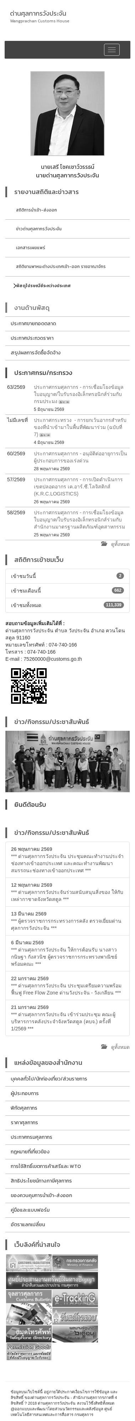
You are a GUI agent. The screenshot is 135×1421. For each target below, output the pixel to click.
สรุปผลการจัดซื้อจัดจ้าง (36, 352)
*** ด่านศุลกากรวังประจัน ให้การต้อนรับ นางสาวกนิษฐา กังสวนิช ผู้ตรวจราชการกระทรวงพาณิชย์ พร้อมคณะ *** (64, 953)
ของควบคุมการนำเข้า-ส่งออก (41, 1195)
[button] (14, 761)
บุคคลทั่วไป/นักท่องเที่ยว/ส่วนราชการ (49, 1079)
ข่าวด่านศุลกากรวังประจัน (39, 229)
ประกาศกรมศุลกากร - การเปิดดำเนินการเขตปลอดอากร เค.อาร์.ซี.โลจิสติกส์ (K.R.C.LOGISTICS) (78, 487)
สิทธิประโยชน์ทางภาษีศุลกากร (41, 1181)
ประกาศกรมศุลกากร (31, 1137)
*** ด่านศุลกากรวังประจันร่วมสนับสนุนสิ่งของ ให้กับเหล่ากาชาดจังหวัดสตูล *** (67, 892)
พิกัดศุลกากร (24, 1108)
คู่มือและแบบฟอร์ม (30, 1210)
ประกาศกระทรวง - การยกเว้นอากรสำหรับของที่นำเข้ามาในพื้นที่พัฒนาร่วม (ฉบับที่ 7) (80, 427)
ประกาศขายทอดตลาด (33, 323)
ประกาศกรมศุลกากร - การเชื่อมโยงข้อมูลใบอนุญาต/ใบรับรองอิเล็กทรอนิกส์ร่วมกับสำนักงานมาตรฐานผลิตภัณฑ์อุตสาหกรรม (79, 520)
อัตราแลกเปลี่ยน (28, 1224)
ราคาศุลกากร (24, 1122)
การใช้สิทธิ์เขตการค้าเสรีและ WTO (46, 1166)
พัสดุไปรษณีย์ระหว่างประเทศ (43, 286)
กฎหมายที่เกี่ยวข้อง (30, 1151)
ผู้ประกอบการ (25, 1093)
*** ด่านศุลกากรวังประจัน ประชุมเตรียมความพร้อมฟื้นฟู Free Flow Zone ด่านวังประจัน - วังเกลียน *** (66, 986)
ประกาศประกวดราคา (32, 338)
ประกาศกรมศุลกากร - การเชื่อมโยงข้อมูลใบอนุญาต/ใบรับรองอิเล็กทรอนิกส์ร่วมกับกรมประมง (79, 394)
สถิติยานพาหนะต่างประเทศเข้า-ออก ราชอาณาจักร (61, 266)
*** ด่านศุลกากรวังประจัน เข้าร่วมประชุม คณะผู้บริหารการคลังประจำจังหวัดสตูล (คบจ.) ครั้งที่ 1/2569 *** (63, 1017)
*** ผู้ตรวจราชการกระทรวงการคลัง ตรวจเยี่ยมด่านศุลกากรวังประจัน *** (66, 921)
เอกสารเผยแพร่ (30, 248)
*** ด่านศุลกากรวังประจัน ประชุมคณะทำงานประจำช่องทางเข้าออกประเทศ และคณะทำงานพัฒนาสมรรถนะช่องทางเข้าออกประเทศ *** (67, 859)
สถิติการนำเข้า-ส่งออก (36, 210)
